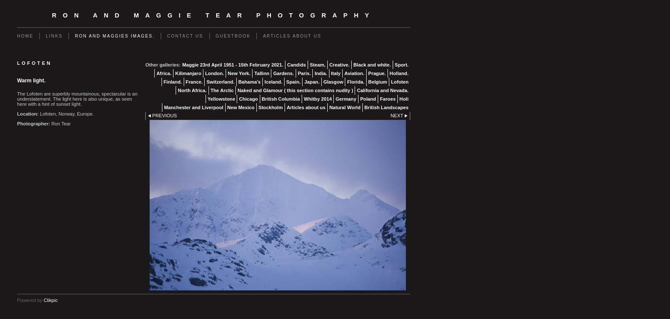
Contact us (185, 36)
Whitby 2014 (318, 99)
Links (54, 36)
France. (194, 81)
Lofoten (399, 81)
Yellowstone (221, 99)
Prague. (377, 73)
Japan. (311, 81)
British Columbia (281, 99)
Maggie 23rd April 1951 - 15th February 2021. (232, 64)
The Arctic (222, 90)
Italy (336, 73)
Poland (368, 99)
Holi (404, 99)
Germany (345, 99)
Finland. (173, 81)
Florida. (355, 81)
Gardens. (283, 73)
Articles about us (292, 36)
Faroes (388, 99)
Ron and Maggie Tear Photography (214, 15)
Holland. (399, 73)
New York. (239, 73)
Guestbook (233, 36)
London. (214, 73)
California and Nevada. (382, 90)
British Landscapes (386, 107)
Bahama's (249, 81)
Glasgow (333, 81)
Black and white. (372, 64)
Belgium (377, 81)
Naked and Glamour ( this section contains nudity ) (295, 90)
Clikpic (51, 300)
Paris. (304, 73)
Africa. (163, 73)
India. (320, 73)
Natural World (345, 107)
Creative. (339, 64)
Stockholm (271, 107)
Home (25, 36)
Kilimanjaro (188, 73)
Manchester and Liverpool (193, 107)
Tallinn (261, 73)
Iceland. (273, 81)
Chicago (248, 99)
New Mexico (241, 107)
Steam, (318, 64)
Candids (296, 64)
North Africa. (192, 90)
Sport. (401, 64)
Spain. (293, 81)
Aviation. (354, 73)
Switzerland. (220, 81)
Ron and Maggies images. (115, 36)
